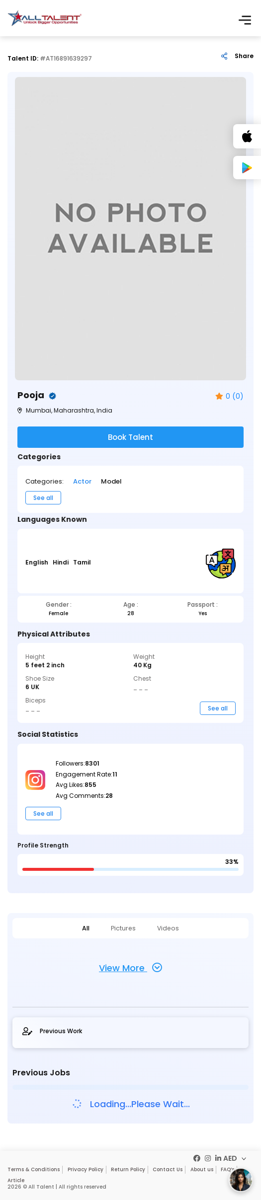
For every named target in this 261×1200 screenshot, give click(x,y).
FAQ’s (226, 1169)
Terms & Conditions (33, 1169)
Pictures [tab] (123, 928)
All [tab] (93, 928)
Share (244, 56)
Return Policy (127, 1169)
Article (15, 1180)
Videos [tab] (160, 928)
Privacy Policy (85, 1169)
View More (130, 967)
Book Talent (130, 437)
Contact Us (167, 1169)
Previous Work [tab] (52, 1031)
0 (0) (229, 396)
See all (43, 498)
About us (200, 1169)
